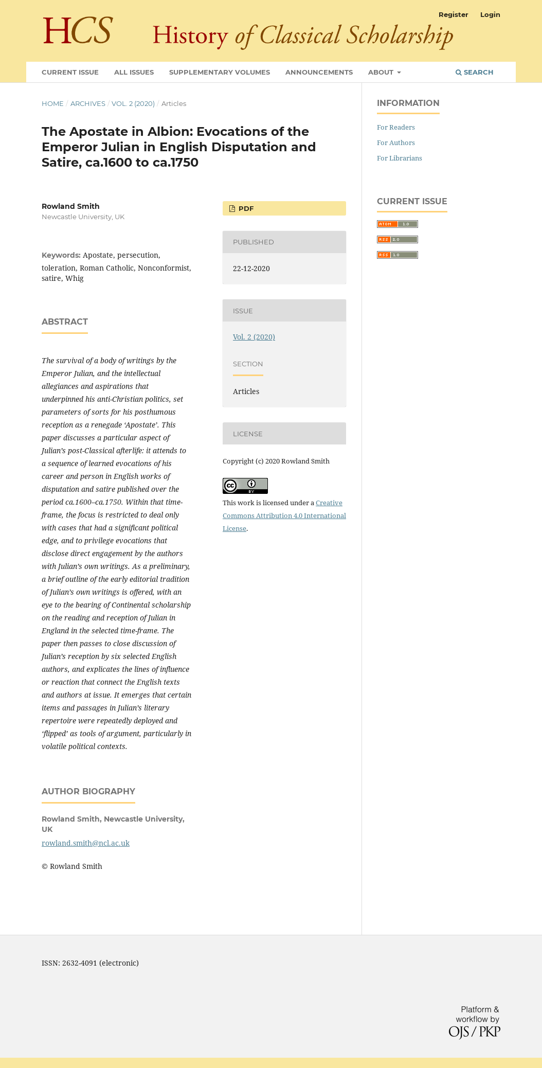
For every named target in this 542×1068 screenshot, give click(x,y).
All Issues (134, 72)
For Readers (396, 127)
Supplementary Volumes (219, 72)
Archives (87, 103)
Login (490, 14)
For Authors (396, 142)
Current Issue (70, 72)
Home (53, 103)
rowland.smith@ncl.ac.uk (86, 843)
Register (453, 14)
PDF (245, 208)
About (381, 72)
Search (475, 72)
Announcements (319, 72)
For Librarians (399, 158)
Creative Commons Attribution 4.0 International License (284, 515)
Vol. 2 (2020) (133, 103)
